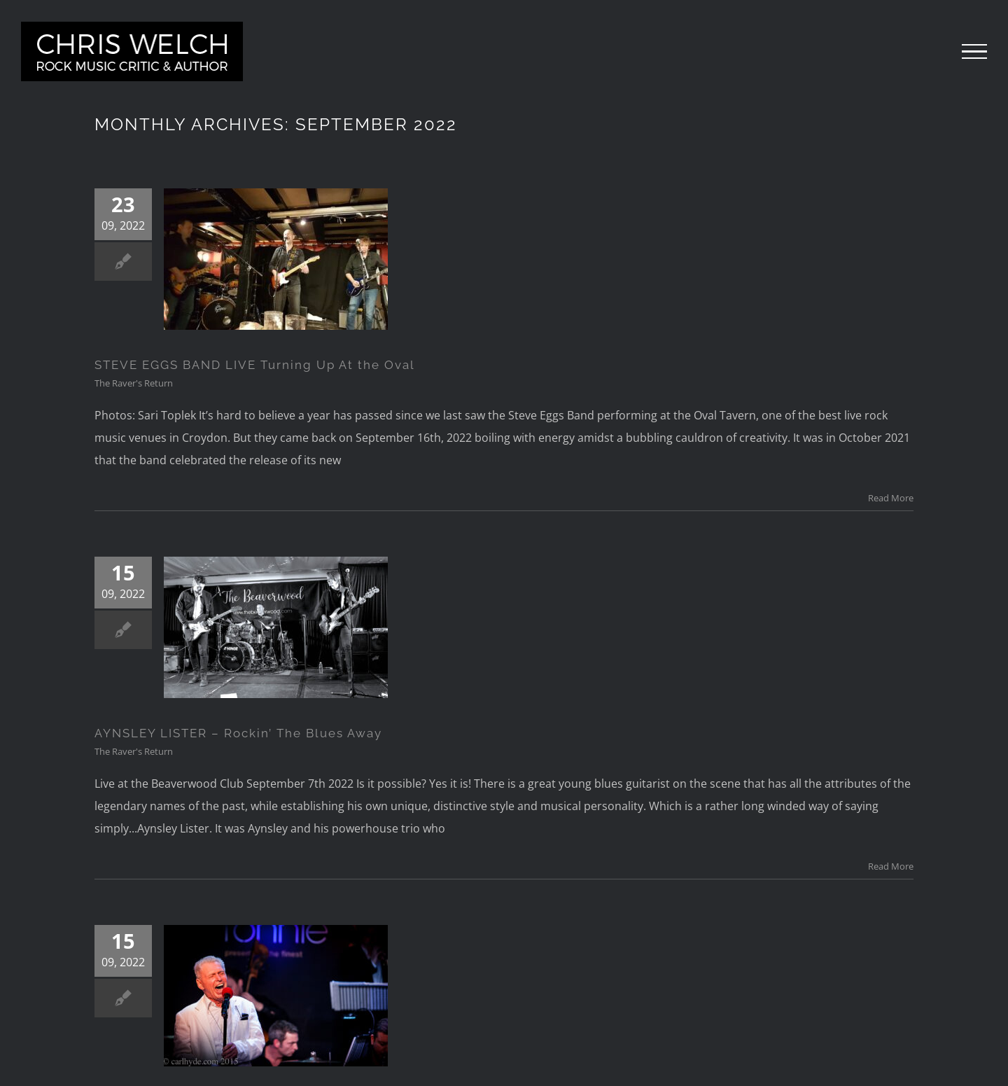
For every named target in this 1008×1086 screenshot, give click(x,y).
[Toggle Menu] (974, 52)
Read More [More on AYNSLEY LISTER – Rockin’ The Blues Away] (890, 866)
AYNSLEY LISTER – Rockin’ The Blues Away (238, 733)
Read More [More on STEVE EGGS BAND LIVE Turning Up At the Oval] (890, 498)
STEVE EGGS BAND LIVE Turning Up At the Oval (254, 365)
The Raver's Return (133, 383)
